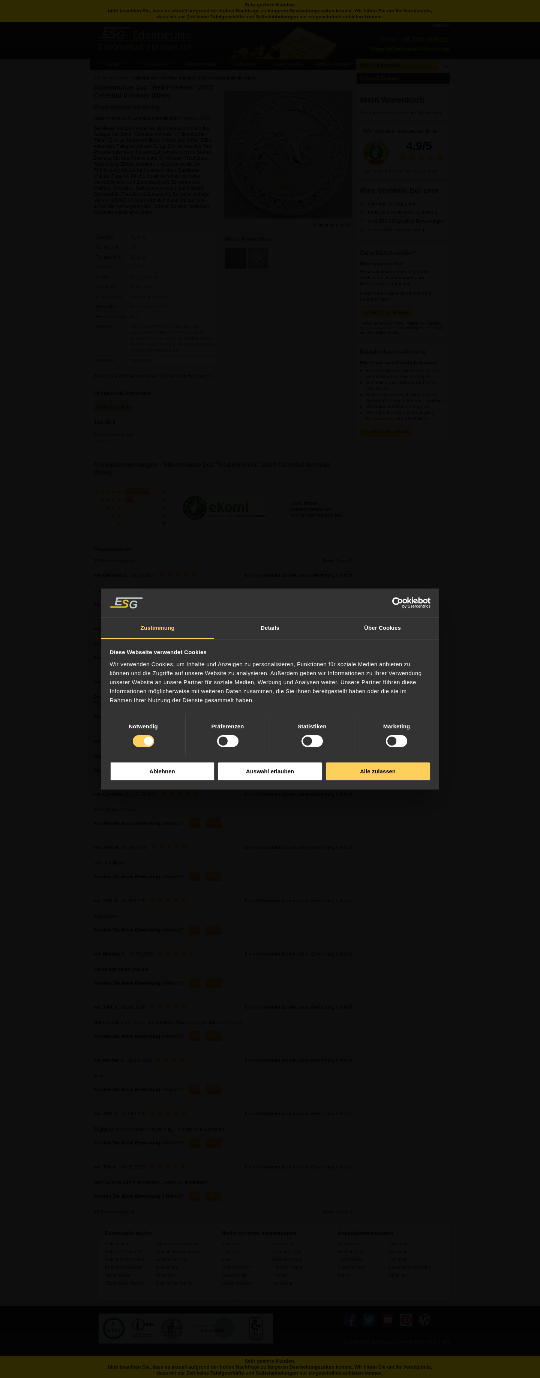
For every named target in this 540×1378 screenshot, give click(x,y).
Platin (343, 1275)
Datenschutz (233, 1275)
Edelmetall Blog (172, 1259)
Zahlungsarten (286, 1251)
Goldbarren (349, 1243)
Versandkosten (106, 441)
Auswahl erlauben (270, 771)
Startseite (230, 1243)
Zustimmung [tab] (158, 628)
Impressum (283, 1283)
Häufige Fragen (287, 1267)
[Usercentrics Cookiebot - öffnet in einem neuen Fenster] (397, 602)
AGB (226, 1259)
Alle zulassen (378, 771)
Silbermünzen (351, 1267)
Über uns (230, 1251)
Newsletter (283, 1243)
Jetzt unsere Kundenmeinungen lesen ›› (403, 171)
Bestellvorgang (287, 1259)
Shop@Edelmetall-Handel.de (409, 49)
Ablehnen (162, 771)
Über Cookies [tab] (382, 628)
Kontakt (280, 1275)
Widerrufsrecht (236, 1267)
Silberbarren (350, 1259)
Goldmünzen (350, 1251)
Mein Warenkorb (392, 100)
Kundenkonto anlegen (386, 312)
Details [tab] (270, 628)
